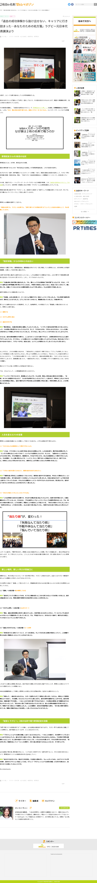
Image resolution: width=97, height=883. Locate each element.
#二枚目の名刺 (78, 196)
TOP (1, 10)
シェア (63, 41)
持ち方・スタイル (4, 16)
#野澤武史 (36, 36)
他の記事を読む (65, 808)
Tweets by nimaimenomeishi (56, 854)
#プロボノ (76, 204)
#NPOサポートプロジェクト (81, 201)
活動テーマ (12, 16)
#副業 (75, 206)
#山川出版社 (23, 36)
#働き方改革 (86, 196)
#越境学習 (30, 36)
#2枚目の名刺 (77, 194)
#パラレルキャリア (87, 194)
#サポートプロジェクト (87, 204)
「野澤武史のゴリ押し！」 (40, 108)
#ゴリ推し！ (5, 36)
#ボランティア (78, 199)
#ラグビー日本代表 (14, 36)
